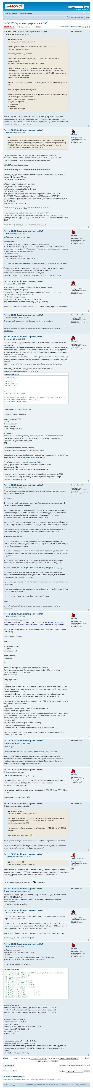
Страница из (75, 26)
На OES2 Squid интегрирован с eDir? (25, 23)
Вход (87, 17)
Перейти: (62, 1071)
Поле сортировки (62, 1058)
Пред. (6, 1058)
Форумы (23, 13)
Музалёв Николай (11, 317)
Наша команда (31, 1085)
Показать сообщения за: (30, 1058)
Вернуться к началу (88, 126)
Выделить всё (13, 374)
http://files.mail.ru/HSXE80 (32, 462)
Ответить (9, 27)
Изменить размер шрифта (87, 13)
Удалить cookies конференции (47, 1085)
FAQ (70, 17)
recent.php (59, 622)
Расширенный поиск (82, 9)
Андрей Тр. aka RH (12, 856)
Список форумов (12, 13)
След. (87, 1058)
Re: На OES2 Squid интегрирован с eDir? (26, 31)
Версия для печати (83, 13)
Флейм (29, 13)
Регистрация (79, 17)
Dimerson (9, 132)
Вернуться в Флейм (10, 1071)
